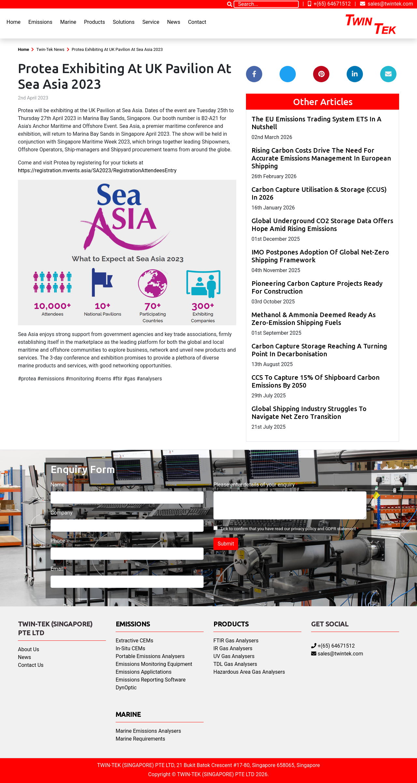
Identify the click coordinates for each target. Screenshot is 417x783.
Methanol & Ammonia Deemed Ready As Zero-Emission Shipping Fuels (314, 318)
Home (14, 22)
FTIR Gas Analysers (235, 640)
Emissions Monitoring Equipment (154, 664)
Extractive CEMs (134, 640)
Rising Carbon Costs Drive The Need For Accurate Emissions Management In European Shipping (321, 158)
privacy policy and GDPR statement (323, 528)
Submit (226, 544)
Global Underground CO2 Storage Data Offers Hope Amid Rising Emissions (322, 224)
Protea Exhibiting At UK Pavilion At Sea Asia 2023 (117, 49)
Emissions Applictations (143, 672)
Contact (197, 22)
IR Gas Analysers (232, 648)
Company (61, 513)
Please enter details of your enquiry (254, 485)
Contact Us (31, 665)
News (173, 22)
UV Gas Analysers (233, 656)
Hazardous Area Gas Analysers (249, 672)
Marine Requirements (140, 739)
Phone (57, 541)
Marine (68, 22)
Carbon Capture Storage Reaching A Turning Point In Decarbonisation (319, 350)
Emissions (40, 22)
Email (57, 569)
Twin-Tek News (50, 49)
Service (150, 22)
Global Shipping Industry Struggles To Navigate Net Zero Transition (309, 412)
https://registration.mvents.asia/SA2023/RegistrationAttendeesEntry (97, 170)
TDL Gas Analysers (235, 664)
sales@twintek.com (386, 4)
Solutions (124, 22)
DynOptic (126, 687)
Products (94, 22)
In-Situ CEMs (130, 648)
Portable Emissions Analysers (150, 656)
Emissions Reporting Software (151, 680)
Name (57, 485)
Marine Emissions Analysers (148, 731)
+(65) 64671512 (329, 4)
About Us (28, 649)
